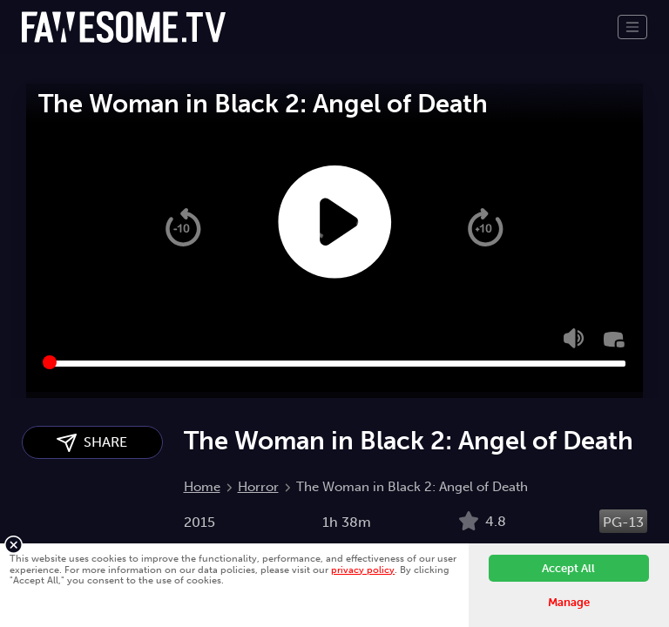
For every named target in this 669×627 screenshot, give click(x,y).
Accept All (568, 568)
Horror (258, 487)
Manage (569, 602)
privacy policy (363, 569)
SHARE (92, 443)
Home (202, 487)
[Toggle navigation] (632, 27)
